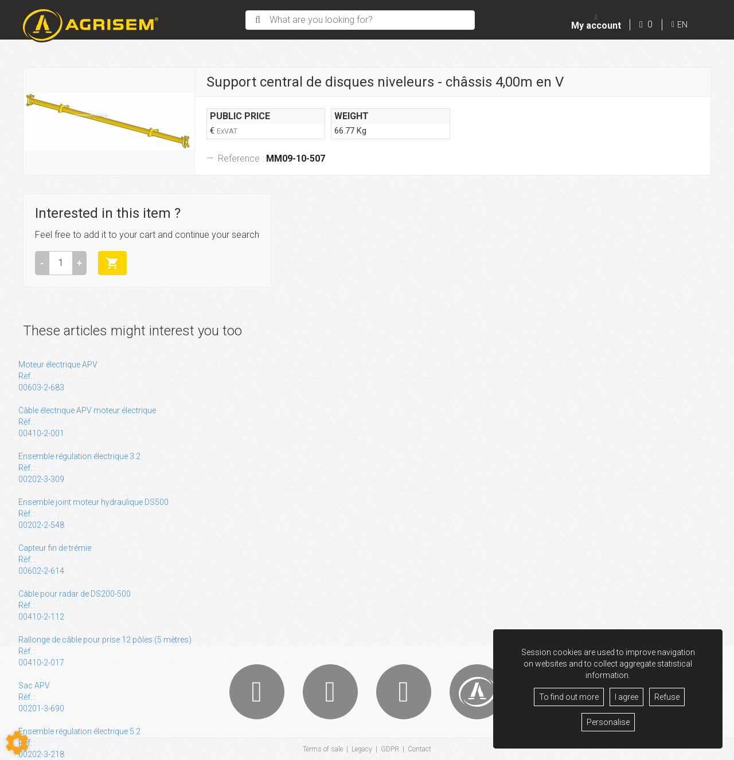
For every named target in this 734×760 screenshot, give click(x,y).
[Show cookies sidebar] (17, 742)
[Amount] (60, 263)
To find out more (569, 697)
